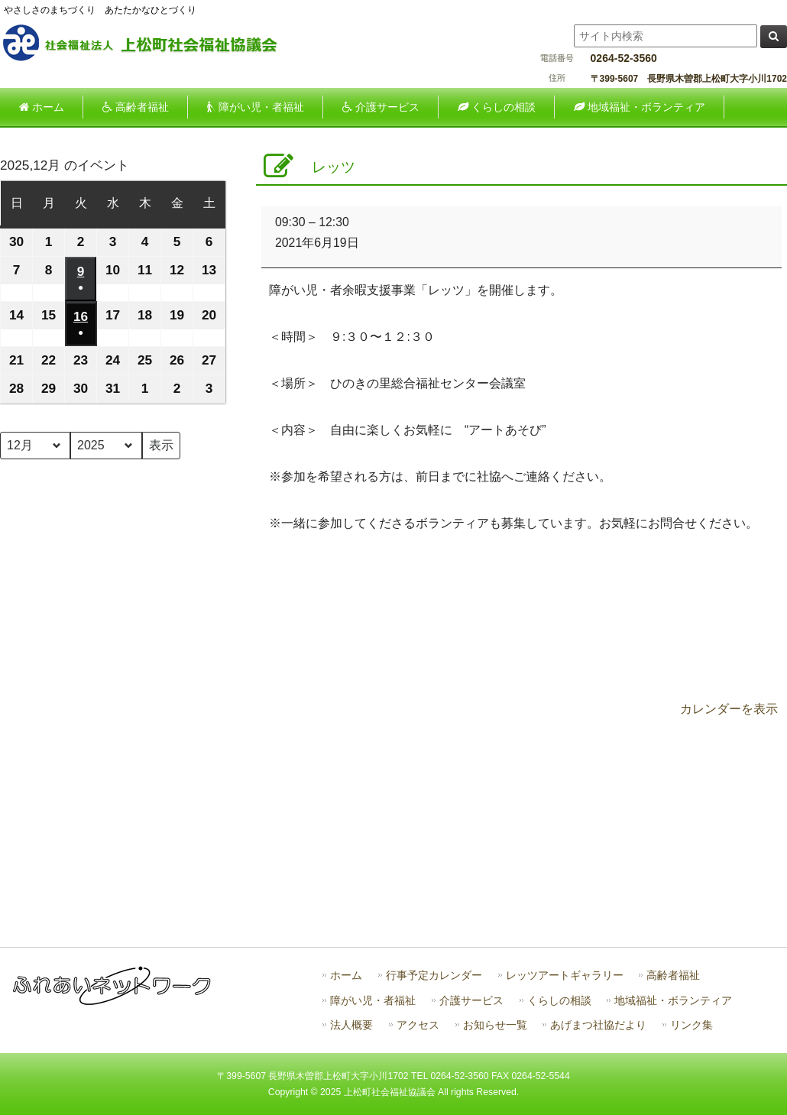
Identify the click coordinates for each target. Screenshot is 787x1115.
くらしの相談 (559, 1000)
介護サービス (471, 1000)
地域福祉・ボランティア (673, 1000)
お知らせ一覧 (495, 1025)
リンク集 (691, 1025)
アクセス (418, 1025)
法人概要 (351, 1025)
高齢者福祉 (673, 975)
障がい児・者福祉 (373, 1000)
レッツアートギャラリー (564, 975)
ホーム (346, 975)
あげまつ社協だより (598, 1025)
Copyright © (294, 1092)
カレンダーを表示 (729, 708)
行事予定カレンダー (434, 975)
